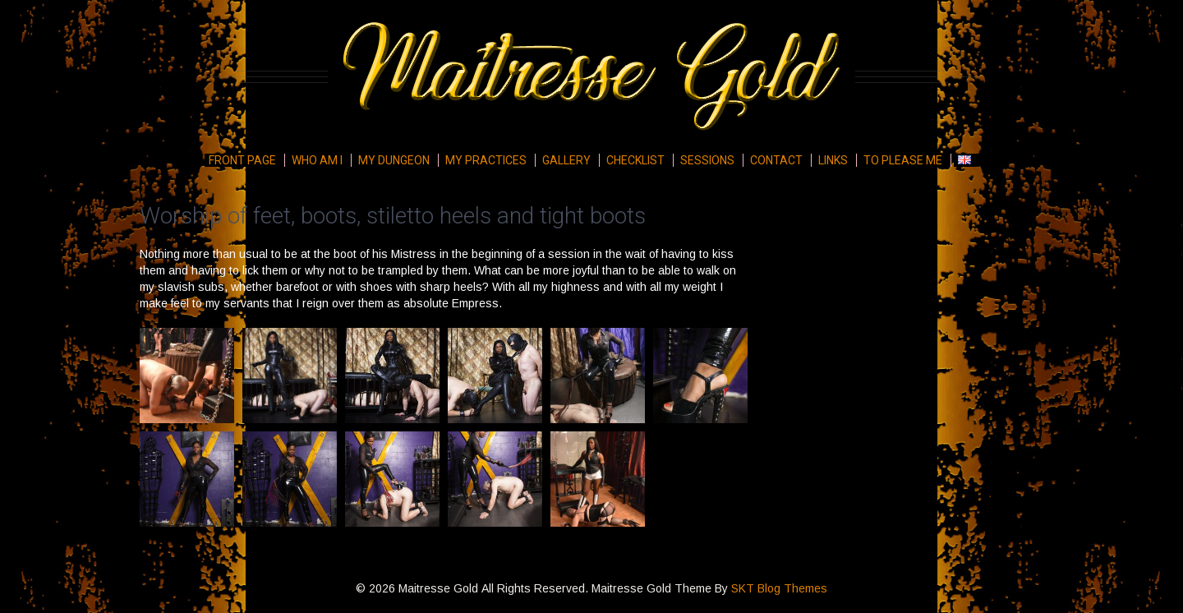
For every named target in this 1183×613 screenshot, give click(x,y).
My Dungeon (394, 160)
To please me (902, 160)
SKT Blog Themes (779, 588)
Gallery (566, 160)
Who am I (317, 160)
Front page (242, 160)
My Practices (486, 160)
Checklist (635, 160)
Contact (776, 160)
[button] (187, 375)
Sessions (707, 160)
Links (833, 160)
